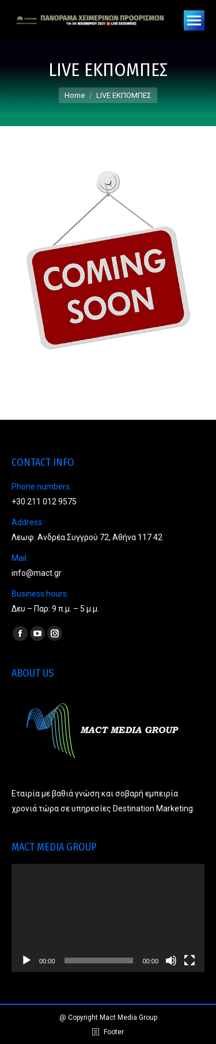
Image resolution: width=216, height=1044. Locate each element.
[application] (108, 918)
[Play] (26, 960)
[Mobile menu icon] (194, 20)
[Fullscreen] (189, 960)
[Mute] (171, 960)
